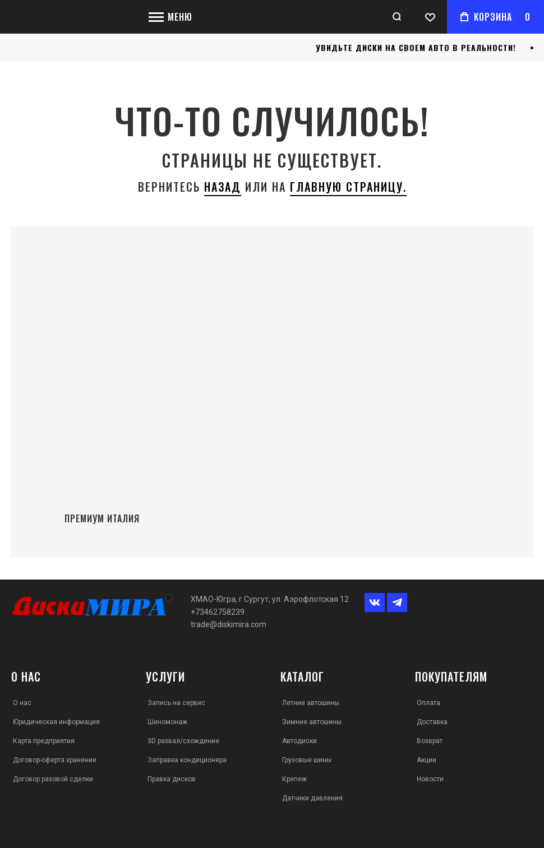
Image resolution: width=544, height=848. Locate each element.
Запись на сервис (176, 703)
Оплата (428, 703)
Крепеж (294, 779)
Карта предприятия (44, 741)
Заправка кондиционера (187, 760)
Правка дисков (171, 779)
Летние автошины (310, 703)
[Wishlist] (430, 17)
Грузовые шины (306, 760)
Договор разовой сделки (53, 779)
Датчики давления (312, 798)
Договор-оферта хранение (54, 760)
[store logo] (70, 16)
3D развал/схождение (183, 741)
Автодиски (299, 741)
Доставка (432, 722)
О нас (22, 703)
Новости (430, 779)
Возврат (429, 741)
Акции (426, 760)
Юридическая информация (56, 722)
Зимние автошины (312, 722)
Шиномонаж (167, 722)
